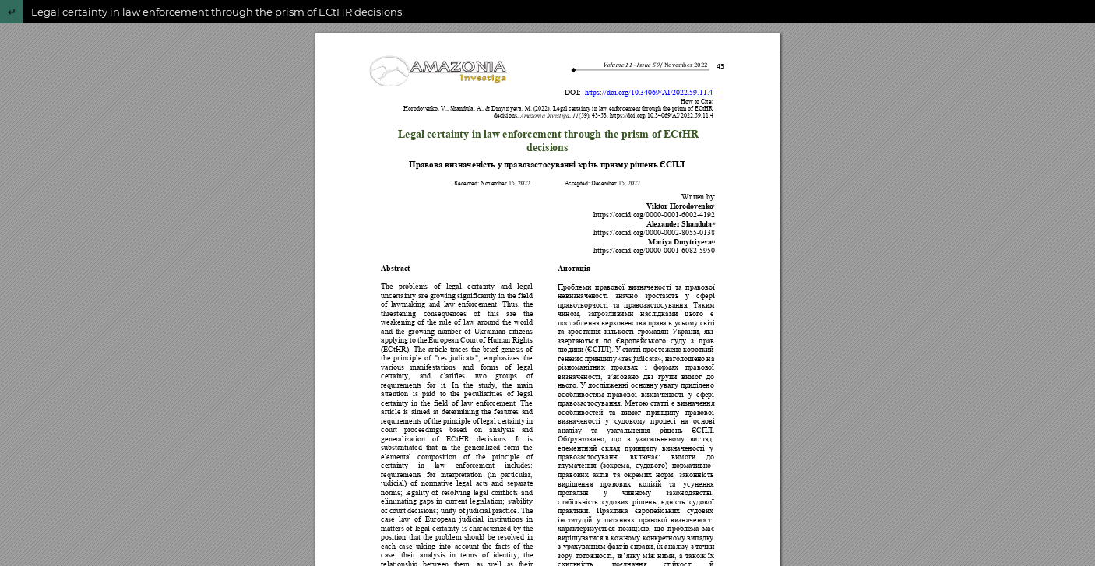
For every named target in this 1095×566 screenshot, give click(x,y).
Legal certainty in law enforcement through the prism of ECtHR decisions (216, 11)
